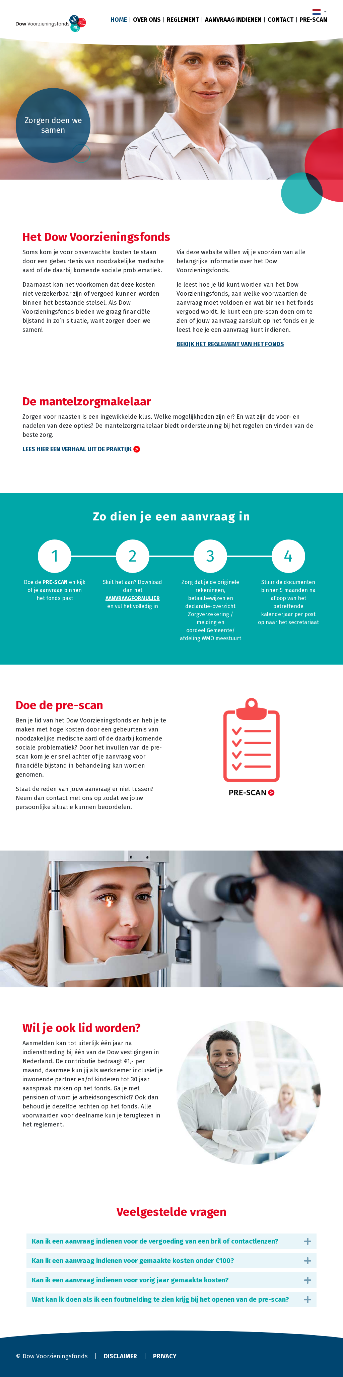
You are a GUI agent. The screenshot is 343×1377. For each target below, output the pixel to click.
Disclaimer (120, 1356)
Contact (280, 19)
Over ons (147, 19)
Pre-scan (313, 19)
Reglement (183, 19)
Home (119, 19)
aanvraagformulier (133, 598)
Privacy (165, 1356)
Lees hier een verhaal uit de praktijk (77, 449)
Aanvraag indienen (233, 19)
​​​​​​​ (251, 748)
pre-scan (55, 582)
